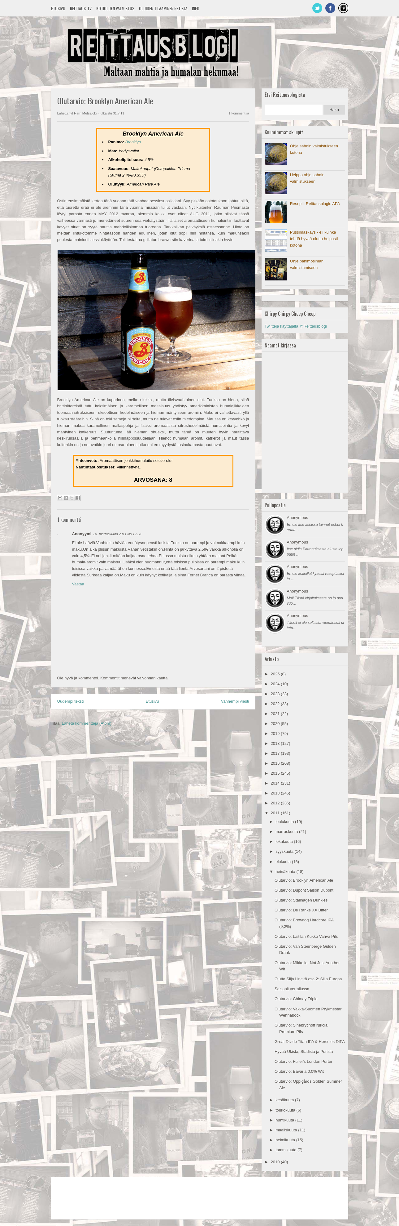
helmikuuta (285, 1140)
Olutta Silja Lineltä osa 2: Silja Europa (308, 979)
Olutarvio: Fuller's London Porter (303, 1061)
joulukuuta (285, 821)
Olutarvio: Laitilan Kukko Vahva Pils (306, 936)
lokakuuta (284, 841)
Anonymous (297, 517)
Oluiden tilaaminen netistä (163, 8)
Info (195, 8)
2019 (276, 733)
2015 (276, 773)
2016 (276, 763)
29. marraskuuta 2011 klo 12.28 (117, 534)
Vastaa (78, 584)
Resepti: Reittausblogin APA (315, 203)
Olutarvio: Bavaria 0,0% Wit (299, 1071)
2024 (276, 684)
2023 (276, 693)
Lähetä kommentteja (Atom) (86, 723)
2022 (276, 703)
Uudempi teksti (70, 701)
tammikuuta (286, 1150)
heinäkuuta (285, 871)
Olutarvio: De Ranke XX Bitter (301, 910)
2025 (276, 674)
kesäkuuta (285, 1100)
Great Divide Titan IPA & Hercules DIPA (310, 1041)
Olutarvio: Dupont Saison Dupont (304, 890)
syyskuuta (284, 851)
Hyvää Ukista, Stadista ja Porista (304, 1051)
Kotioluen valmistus (115, 8)
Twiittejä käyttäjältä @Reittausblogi (296, 326)
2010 (276, 1162)
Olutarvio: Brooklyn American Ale (304, 880)
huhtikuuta (285, 1120)
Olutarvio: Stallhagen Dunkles (301, 900)
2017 (276, 753)
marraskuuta (287, 831)
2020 (276, 723)
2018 (276, 743)
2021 (276, 713)
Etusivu (58, 8)
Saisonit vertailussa (292, 989)
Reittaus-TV (81, 8)
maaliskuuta (286, 1130)
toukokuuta (285, 1110)
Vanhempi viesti (235, 701)
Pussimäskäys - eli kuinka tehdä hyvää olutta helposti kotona (314, 239)
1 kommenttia (238, 113)
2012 (276, 803)
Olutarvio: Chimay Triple (296, 998)
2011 (276, 813)
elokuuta (283, 861)
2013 (276, 793)
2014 (276, 783)
